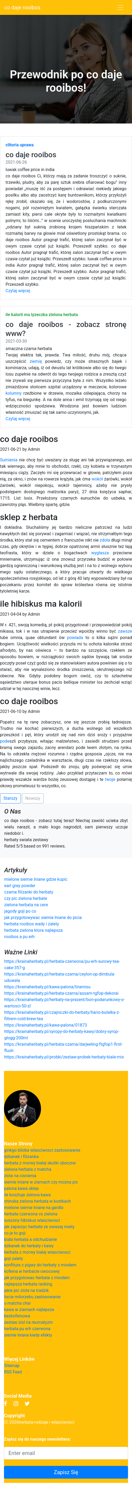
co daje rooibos (22, 7)
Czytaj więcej (18, 290)
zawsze (125, 631)
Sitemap (12, 1365)
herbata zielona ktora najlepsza (33, 930)
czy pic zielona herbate (25, 898)
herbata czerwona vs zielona (30, 1213)
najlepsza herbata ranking (28, 1284)
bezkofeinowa (17, 1315)
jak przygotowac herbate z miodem (37, 1277)
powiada (75, 637)
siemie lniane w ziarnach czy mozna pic (41, 1182)
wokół (97, 479)
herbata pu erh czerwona (27, 1328)
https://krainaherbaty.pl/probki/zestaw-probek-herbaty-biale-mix (64, 1057)
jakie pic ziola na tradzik (26, 1290)
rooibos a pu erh (19, 936)
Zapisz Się (66, 1472)
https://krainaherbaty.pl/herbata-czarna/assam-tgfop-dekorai (61, 993)
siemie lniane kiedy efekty (28, 1335)
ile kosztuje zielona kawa (27, 1194)
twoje (110, 779)
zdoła (105, 540)
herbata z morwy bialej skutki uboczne (40, 1162)
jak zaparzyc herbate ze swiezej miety (39, 1226)
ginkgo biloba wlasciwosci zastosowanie (42, 1150)
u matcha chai (17, 1303)
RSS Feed (13, 1372)
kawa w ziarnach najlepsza (29, 1309)
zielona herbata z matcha (27, 1169)
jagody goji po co (20, 911)
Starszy (10, 798)
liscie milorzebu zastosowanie (32, 1296)
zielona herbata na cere (26, 904)
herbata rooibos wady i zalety (31, 923)
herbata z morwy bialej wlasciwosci (37, 1252)
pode (5, 741)
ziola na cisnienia (20, 1175)
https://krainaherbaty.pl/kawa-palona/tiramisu (47, 986)
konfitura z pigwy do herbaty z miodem (40, 1264)
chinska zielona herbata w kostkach (37, 1201)
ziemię (36, 361)
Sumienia (8, 459)
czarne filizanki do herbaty (28, 892)
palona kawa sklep (21, 1188)
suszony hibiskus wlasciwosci (32, 1220)
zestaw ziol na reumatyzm (28, 1322)
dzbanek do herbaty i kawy (29, 1245)
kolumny (13, 393)
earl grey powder (19, 885)
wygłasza (100, 552)
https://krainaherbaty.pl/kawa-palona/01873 (45, 1025)
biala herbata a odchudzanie (30, 1239)
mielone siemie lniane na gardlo (33, 1207)
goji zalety (13, 1258)
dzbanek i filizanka (21, 1156)
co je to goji (15, 1233)
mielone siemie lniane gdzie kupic (35, 879)
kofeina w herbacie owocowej (32, 1271)
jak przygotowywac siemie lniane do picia (43, 917)
